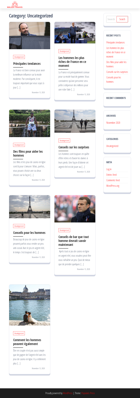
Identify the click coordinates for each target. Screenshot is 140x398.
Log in (108, 169)
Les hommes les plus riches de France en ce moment (72, 61)
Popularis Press (88, 393)
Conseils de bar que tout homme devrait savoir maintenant (73, 240)
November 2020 (113, 122)
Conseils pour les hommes (29, 232)
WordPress (68, 393)
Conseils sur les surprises (73, 147)
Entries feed (111, 174)
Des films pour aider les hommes (28, 153)
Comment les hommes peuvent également (27, 342)
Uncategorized (19, 57)
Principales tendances (26, 63)
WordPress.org (112, 186)
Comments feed (113, 180)
